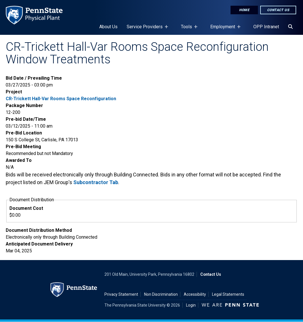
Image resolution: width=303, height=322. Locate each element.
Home (244, 10)
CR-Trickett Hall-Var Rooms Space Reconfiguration (61, 98)
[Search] (290, 27)
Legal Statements (228, 294)
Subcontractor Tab (95, 182)
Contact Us (278, 10)
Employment (224, 29)
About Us (108, 26)
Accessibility (195, 294)
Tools (187, 29)
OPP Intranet (266, 26)
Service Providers (145, 29)
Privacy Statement (121, 294)
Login (191, 305)
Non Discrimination (161, 294)
